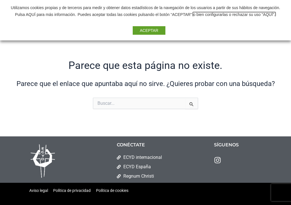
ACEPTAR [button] (149, 30)
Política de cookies (112, 190)
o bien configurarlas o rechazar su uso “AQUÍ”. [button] (234, 14)
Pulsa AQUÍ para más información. (45, 15)
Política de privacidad (72, 190)
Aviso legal (38, 190)
